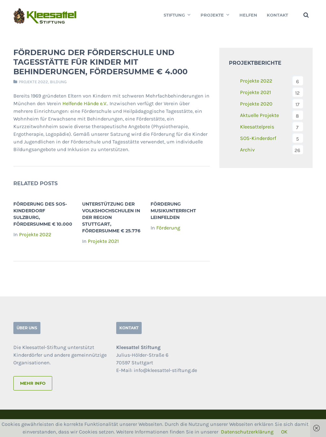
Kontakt (277, 15)
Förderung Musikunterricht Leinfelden (173, 210)
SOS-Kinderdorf (258, 138)
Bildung (58, 81)
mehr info (33, 383)
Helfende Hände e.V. (84, 103)
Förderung (168, 228)
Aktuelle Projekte (259, 115)
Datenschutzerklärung (247, 432)
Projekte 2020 (256, 104)
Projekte (215, 15)
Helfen (248, 15)
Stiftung (177, 15)
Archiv (247, 150)
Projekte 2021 (103, 241)
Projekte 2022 (33, 81)
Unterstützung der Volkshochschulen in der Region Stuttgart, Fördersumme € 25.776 (111, 217)
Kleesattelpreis (257, 127)
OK (284, 432)
